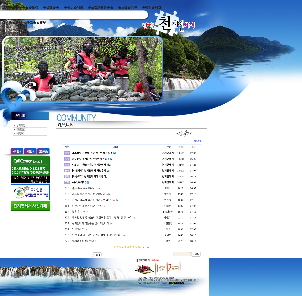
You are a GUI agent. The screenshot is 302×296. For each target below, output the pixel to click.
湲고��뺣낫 (36, 22)
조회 (180, 147)
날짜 (193, 147)
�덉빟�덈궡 (151, 7)
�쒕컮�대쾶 (73, 7)
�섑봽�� (51, 7)
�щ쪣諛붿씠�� (100, 7)
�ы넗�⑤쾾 (127, 7)
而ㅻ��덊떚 (12, 22)
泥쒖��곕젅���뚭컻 (20, 7)
